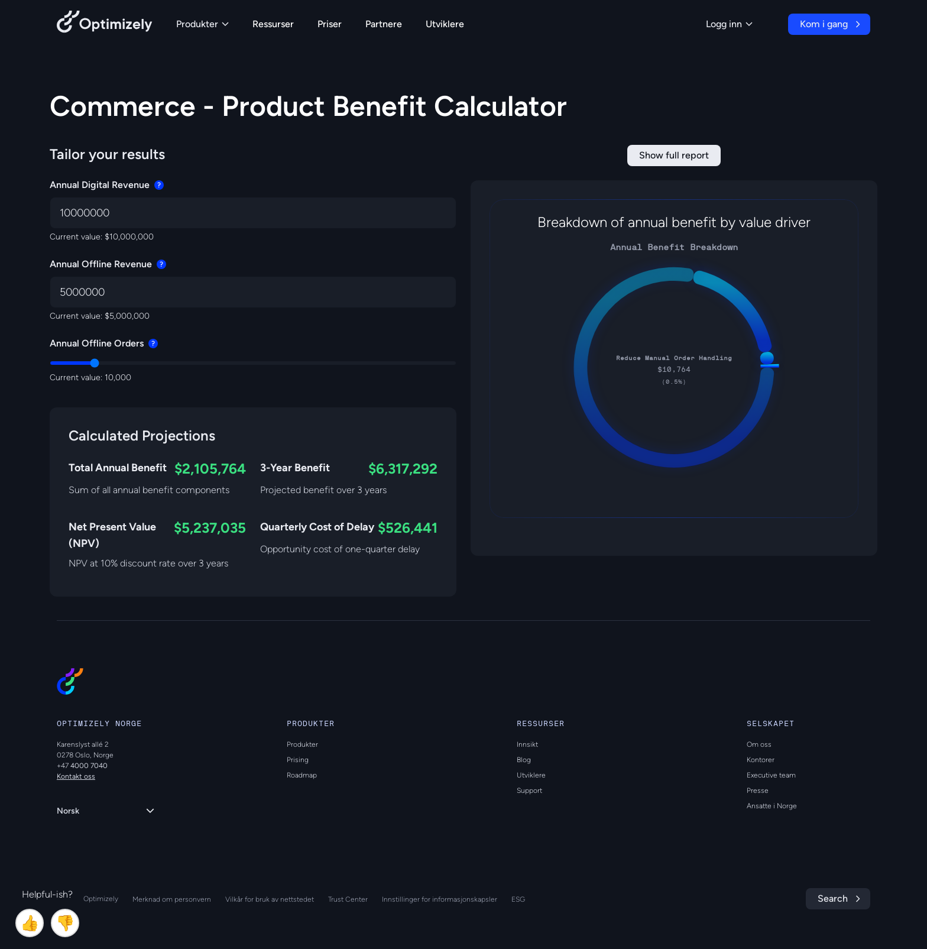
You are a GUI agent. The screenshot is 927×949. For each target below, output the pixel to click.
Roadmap (302, 775)
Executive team (771, 775)
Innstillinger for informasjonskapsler (439, 899)
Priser (329, 24)
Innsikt (527, 744)
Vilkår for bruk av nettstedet (269, 899)
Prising (298, 760)
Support (529, 790)
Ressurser (273, 24)
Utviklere (445, 24)
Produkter (202, 24)
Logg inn (729, 24)
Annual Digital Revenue (107, 184)
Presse (758, 790)
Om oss (759, 744)
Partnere (383, 24)
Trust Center (348, 899)
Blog (524, 760)
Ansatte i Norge (772, 806)
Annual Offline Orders (104, 343)
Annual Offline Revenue (108, 264)
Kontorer (760, 760)
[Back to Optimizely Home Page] (105, 24)
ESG (518, 899)
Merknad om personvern (171, 899)
